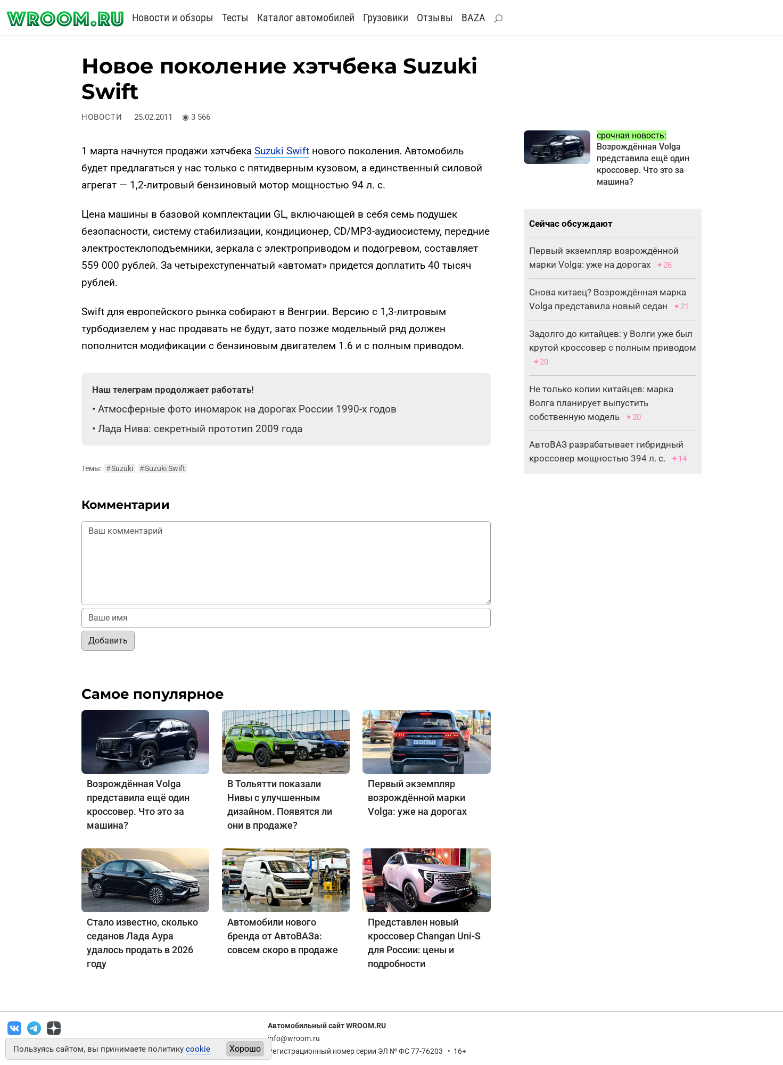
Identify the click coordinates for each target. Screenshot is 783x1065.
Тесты (235, 17)
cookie (198, 1049)
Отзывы (435, 17)
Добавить (108, 640)
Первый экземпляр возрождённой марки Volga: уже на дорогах (417, 797)
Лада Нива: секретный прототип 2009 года (200, 429)
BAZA (473, 17)
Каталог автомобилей (306, 17)
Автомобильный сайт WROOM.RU (327, 1025)
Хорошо (245, 1049)
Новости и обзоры (172, 17)
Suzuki (119, 468)
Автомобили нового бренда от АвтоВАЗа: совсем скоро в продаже (282, 936)
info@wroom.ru (294, 1038)
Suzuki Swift (281, 151)
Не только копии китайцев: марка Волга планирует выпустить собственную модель (601, 403)
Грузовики (385, 17)
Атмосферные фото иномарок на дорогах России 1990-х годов (247, 409)
